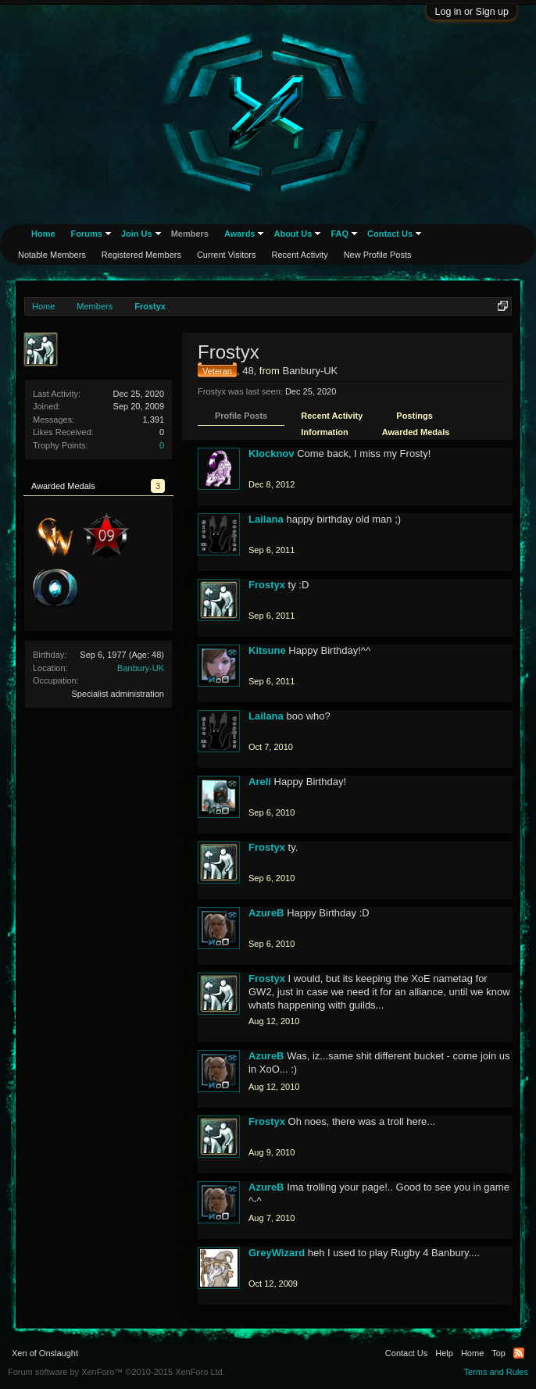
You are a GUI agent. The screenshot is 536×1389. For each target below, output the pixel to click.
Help (444, 1353)
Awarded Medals (416, 432)
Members (190, 233)
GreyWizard (276, 1253)
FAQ (339, 233)
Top (498, 1353)
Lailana (266, 519)
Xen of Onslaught (45, 1353)
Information (324, 432)
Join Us (136, 233)
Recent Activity (332, 415)
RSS (518, 1353)
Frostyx (266, 585)
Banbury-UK (140, 668)
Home (43, 233)
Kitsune (267, 650)
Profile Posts (241, 415)
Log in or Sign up (471, 11)
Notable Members (52, 254)
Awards (239, 233)
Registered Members (141, 254)
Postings (414, 415)
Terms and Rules (495, 1372)
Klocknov (271, 453)
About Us (292, 233)
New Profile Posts (378, 254)
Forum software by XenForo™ (116, 1372)
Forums (86, 233)
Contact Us (390, 233)
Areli (259, 781)
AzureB (266, 913)
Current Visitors (226, 254)
